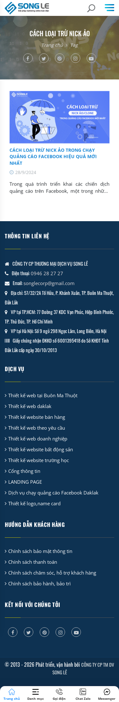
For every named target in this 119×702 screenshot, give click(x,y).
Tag (74, 45)
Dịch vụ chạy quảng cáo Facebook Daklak (53, 492)
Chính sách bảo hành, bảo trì (39, 583)
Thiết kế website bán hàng (36, 417)
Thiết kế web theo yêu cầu (36, 428)
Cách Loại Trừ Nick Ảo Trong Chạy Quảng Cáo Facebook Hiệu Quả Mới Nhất (53, 162)
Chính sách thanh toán (32, 562)
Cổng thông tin (24, 471)
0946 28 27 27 (47, 273)
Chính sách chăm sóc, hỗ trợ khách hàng (52, 572)
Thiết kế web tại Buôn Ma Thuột (42, 395)
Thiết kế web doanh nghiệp (37, 438)
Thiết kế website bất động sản (40, 449)
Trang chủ (52, 45)
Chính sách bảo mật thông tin (40, 551)
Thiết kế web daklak (29, 406)
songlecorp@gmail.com (49, 283)
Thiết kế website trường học (38, 460)
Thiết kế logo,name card (34, 503)
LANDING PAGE (25, 482)
